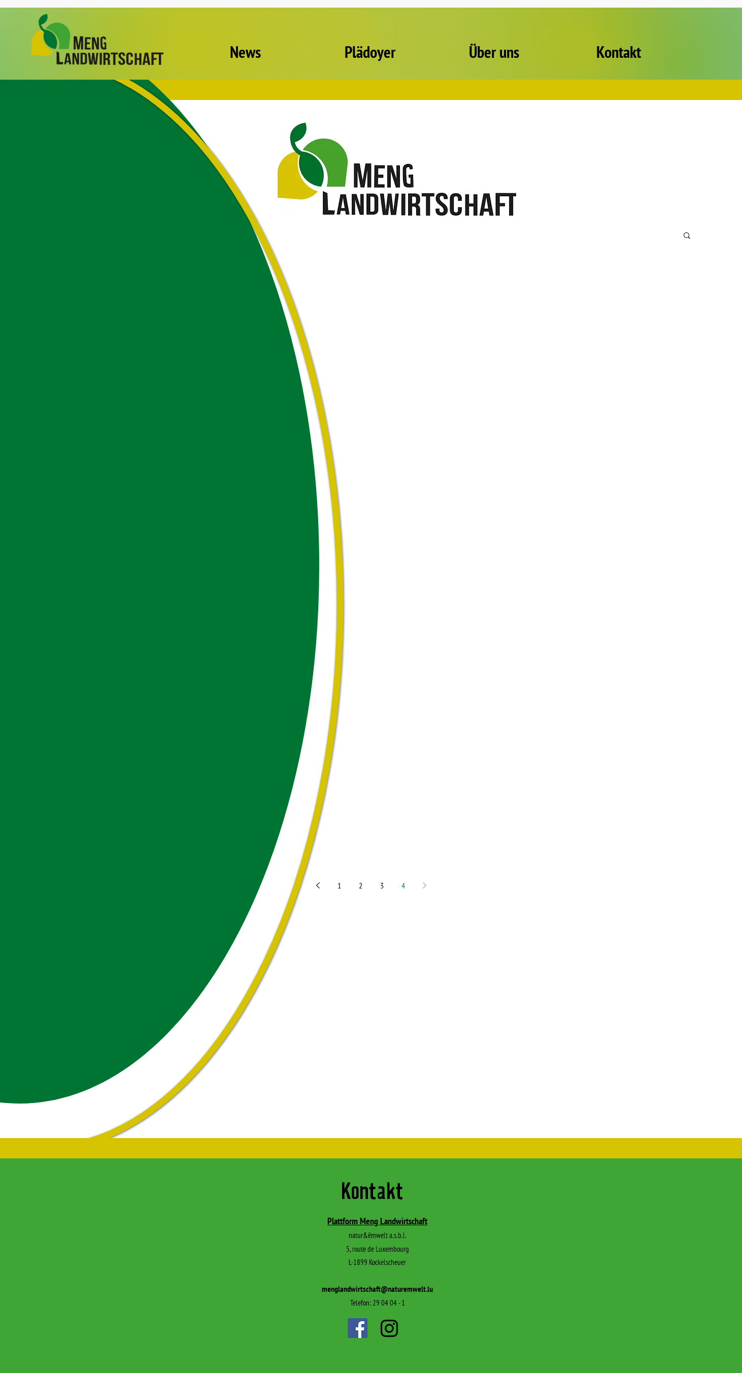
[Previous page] (318, 885)
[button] (687, 236)
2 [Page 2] (360, 885)
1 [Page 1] (339, 885)
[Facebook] (357, 1328)
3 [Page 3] (382, 885)
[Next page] (424, 885)
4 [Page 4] (403, 885)
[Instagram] (389, 1328)
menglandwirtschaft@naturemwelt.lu (377, 1289)
